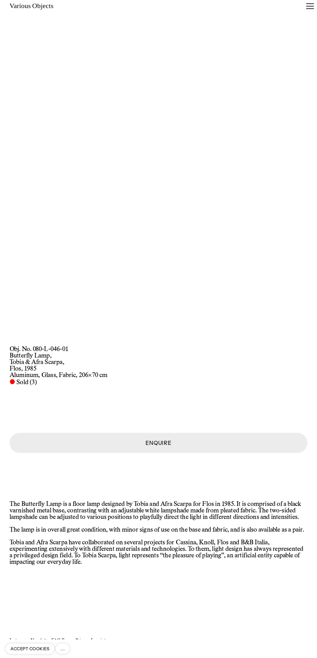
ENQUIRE (158, 443)
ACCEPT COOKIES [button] (30, 648)
